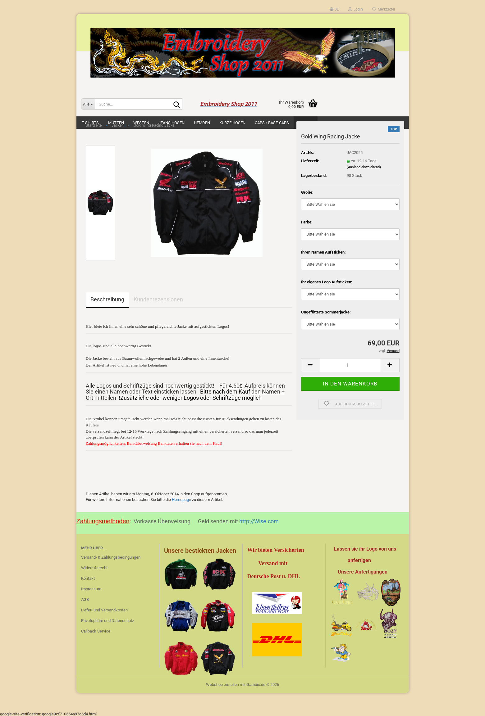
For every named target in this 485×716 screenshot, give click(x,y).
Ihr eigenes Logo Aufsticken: (326, 282)
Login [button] (355, 9)
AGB (85, 598)
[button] (334, 9)
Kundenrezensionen (158, 299)
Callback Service (95, 630)
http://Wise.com (259, 520)
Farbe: (307, 222)
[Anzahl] (350, 365)
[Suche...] (88, 104)
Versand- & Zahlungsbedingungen (110, 556)
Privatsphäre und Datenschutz (107, 619)
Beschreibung (107, 299)
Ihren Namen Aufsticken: (323, 252)
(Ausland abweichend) (364, 167)
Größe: (307, 192)
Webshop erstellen (222, 683)
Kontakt (88, 577)
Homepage (181, 498)
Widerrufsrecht (94, 566)
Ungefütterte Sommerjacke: (326, 312)
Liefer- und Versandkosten (104, 608)
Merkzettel (383, 9)
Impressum (91, 587)
